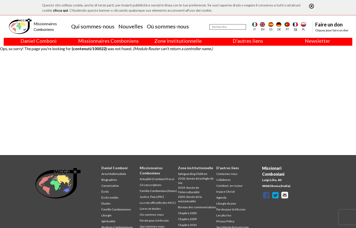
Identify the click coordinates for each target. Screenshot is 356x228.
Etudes (106, 203)
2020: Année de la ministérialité (190, 199)
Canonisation (110, 185)
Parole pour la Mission (154, 220)
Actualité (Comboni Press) (157, 179)
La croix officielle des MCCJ (158, 203)
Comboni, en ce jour (229, 185)
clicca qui (60, 10)
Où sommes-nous (168, 26)
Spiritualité (108, 221)
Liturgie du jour (226, 203)
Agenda (221, 197)
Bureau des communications (197, 207)
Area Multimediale (113, 174)
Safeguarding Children (192, 174)
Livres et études (150, 208)
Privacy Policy (225, 221)
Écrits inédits (110, 197)
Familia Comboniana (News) (158, 191)
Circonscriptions (151, 185)
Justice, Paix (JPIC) (152, 197)
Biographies (109, 180)
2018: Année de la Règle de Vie (196, 181)
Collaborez (223, 180)
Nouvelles (130, 26)
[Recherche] (227, 27)
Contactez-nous (227, 174)
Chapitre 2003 (187, 213)
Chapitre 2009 (187, 219)
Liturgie (106, 215)
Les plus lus (223, 215)
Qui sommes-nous (92, 26)
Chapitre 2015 (187, 225)
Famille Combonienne (116, 209)
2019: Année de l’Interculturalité (189, 190)
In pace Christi (225, 191)
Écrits (105, 191)
